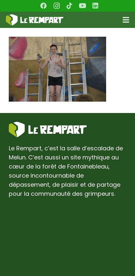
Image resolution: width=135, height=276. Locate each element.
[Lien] (34, 20)
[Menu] (126, 20)
